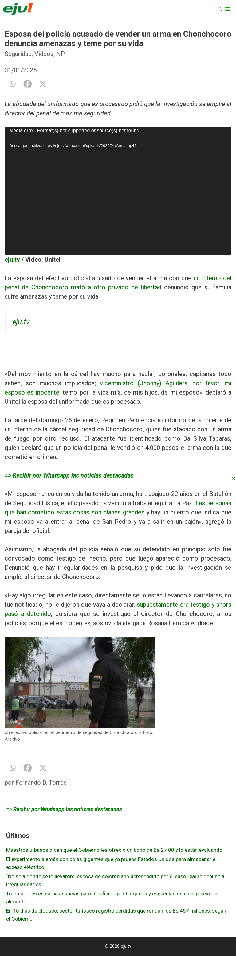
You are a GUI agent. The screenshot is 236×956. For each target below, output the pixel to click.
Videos (43, 54)
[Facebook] (28, 83)
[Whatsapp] (12, 83)
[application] (118, 191)
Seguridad (18, 54)
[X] (43, 83)
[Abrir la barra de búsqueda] (220, 9)
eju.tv (12, 259)
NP (60, 54)
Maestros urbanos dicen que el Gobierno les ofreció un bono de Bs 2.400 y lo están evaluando (114, 850)
